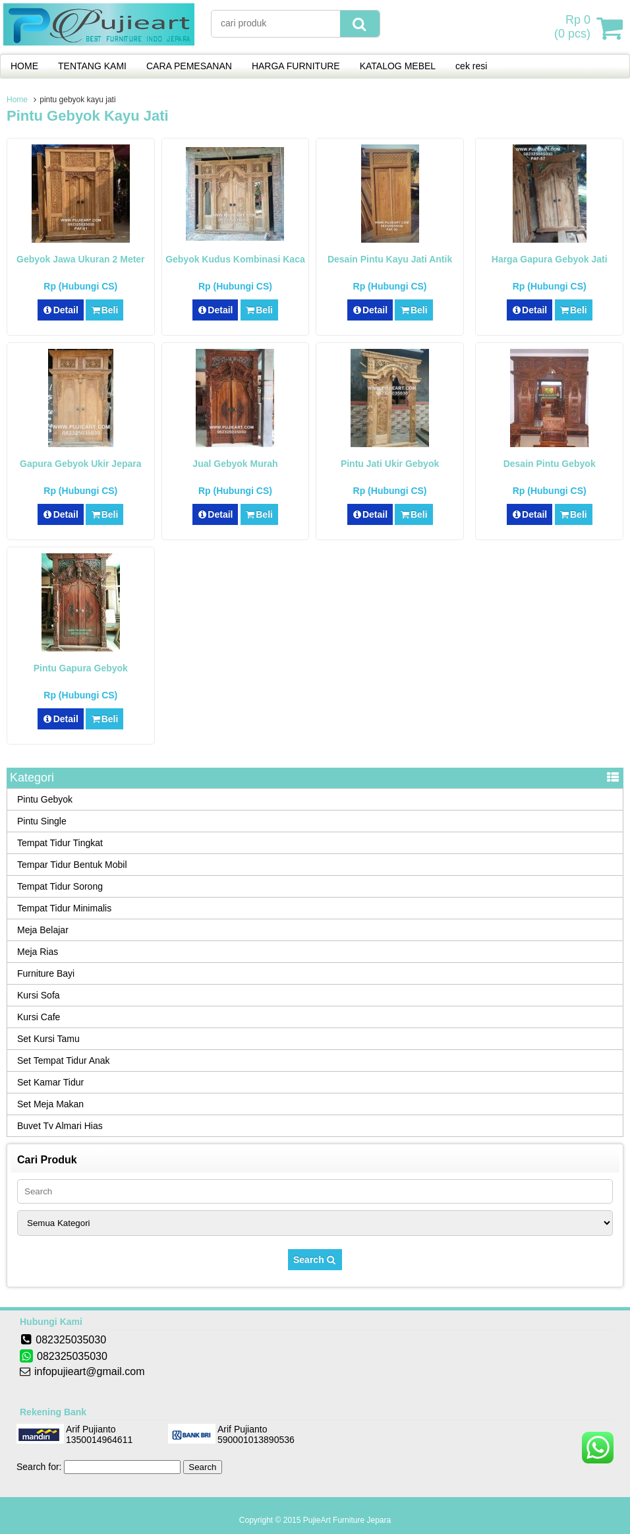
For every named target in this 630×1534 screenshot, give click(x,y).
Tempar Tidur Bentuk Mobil (72, 864)
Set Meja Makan (50, 1104)
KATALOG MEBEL (398, 66)
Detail (60, 310)
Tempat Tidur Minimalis (64, 908)
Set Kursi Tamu (48, 1038)
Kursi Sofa (38, 995)
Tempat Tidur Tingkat (60, 843)
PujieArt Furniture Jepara (347, 1520)
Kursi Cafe (38, 1017)
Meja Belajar (43, 930)
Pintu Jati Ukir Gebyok (390, 463)
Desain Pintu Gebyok (549, 463)
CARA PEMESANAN (189, 66)
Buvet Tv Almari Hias (60, 1125)
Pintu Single (42, 821)
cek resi (471, 66)
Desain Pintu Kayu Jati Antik (390, 259)
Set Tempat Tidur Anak (63, 1060)
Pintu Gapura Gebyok (81, 668)
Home (17, 99)
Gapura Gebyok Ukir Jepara (80, 463)
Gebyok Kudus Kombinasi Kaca (235, 259)
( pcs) (574, 27)
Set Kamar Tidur (50, 1082)
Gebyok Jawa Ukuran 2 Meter (80, 259)
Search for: (38, 1466)
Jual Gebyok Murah (234, 463)
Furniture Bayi (45, 973)
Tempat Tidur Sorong (60, 886)
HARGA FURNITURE (296, 66)
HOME (24, 66)
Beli (104, 310)
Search (315, 1259)
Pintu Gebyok (44, 799)
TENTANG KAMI (92, 66)
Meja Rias (37, 951)
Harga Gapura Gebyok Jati (550, 259)
